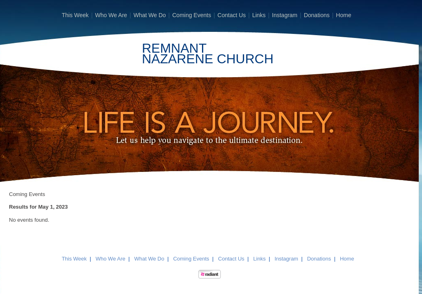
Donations (317, 15)
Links (259, 15)
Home (343, 15)
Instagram (284, 15)
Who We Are (111, 15)
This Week (75, 15)
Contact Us (232, 15)
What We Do (149, 15)
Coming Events (191, 15)
